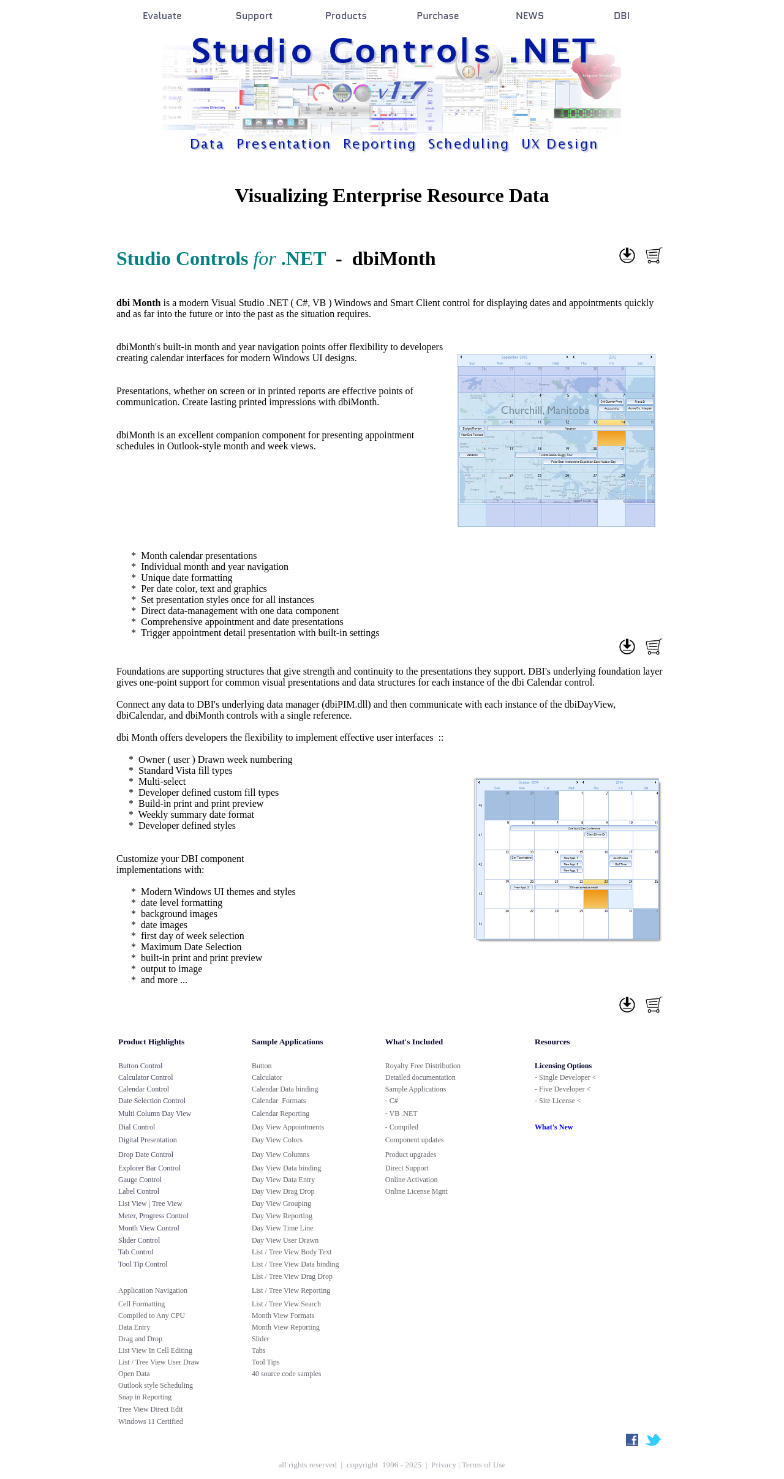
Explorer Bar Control (149, 1168)
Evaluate (162, 16)
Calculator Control (145, 1077)
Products (346, 16)
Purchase (438, 16)
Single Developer (564, 1077)
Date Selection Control (152, 1100)
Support (254, 16)
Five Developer (561, 1089)
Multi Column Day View (154, 1113)
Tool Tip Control (143, 1264)
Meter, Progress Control (153, 1215)
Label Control (138, 1191)
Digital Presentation (147, 1140)
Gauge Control (140, 1179)
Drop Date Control (145, 1154)
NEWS (530, 16)
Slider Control (139, 1240)
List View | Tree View (150, 1203)
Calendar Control (143, 1089)
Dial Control (136, 1127)
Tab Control (136, 1252)
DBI (622, 16)
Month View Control (148, 1228)
